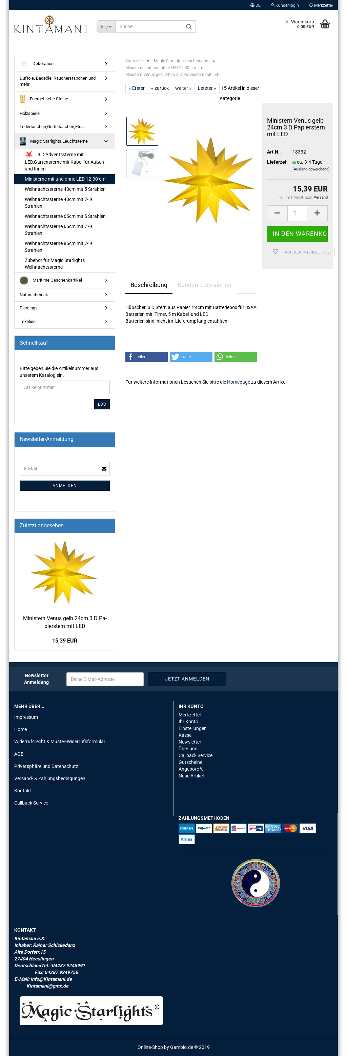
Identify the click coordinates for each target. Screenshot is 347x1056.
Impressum (26, 717)
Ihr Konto (188, 721)
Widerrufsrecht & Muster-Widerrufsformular (59, 741)
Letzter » (207, 88)
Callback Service (31, 803)
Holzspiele (30, 113)
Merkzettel (321, 5)
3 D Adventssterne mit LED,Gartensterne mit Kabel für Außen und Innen (64, 161)
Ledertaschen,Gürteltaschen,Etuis (52, 126)
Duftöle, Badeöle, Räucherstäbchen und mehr (58, 81)
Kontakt (22, 790)
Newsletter (190, 742)
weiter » (183, 88)
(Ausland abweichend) (311, 169)
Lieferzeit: (274, 162)
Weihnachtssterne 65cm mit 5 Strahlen (65, 216)
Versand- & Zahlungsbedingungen (49, 778)
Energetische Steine (44, 99)
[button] (146, 357)
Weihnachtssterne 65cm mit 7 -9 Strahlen (58, 230)
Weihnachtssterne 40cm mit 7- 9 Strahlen (58, 203)
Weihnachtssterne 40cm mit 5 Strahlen (65, 189)
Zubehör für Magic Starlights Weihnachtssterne (55, 264)
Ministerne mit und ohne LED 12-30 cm (65, 179)
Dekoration (37, 64)
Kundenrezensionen (204, 284)
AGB (19, 754)
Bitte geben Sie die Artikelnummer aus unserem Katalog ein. (59, 372)
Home (20, 729)
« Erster (137, 88)
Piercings (29, 307)
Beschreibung (148, 284)
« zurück (160, 88)
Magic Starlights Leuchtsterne (54, 141)
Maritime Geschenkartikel (51, 280)
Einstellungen (193, 728)
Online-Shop (150, 1047)
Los (102, 404)
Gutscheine (190, 762)
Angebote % (191, 769)
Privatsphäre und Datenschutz (46, 766)
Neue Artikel (191, 775)
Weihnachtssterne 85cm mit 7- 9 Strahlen (58, 247)
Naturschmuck (34, 294)
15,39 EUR (64, 640)
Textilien (28, 321)
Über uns (188, 748)
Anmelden (65, 485)
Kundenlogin (285, 5)
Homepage (238, 382)
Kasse (185, 735)
